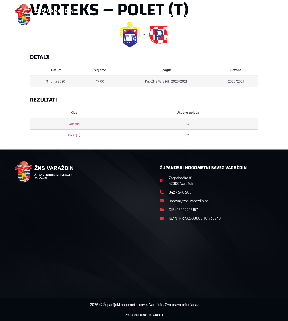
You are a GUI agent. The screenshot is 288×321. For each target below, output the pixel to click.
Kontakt (231, 15)
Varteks (74, 124)
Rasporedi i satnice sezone (172, 15)
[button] (265, 15)
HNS (140, 15)
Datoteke (209, 15)
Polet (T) (74, 135)
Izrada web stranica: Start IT (144, 314)
